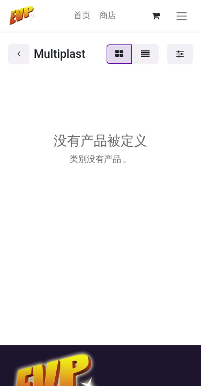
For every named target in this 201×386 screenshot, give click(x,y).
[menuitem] (82, 15)
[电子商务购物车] (155, 15)
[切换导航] (181, 15)
